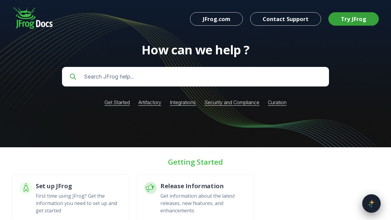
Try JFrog (353, 19)
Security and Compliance (231, 102)
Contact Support (286, 19)
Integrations (183, 102)
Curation (277, 102)
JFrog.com (216, 19)
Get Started (117, 102)
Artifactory (149, 102)
